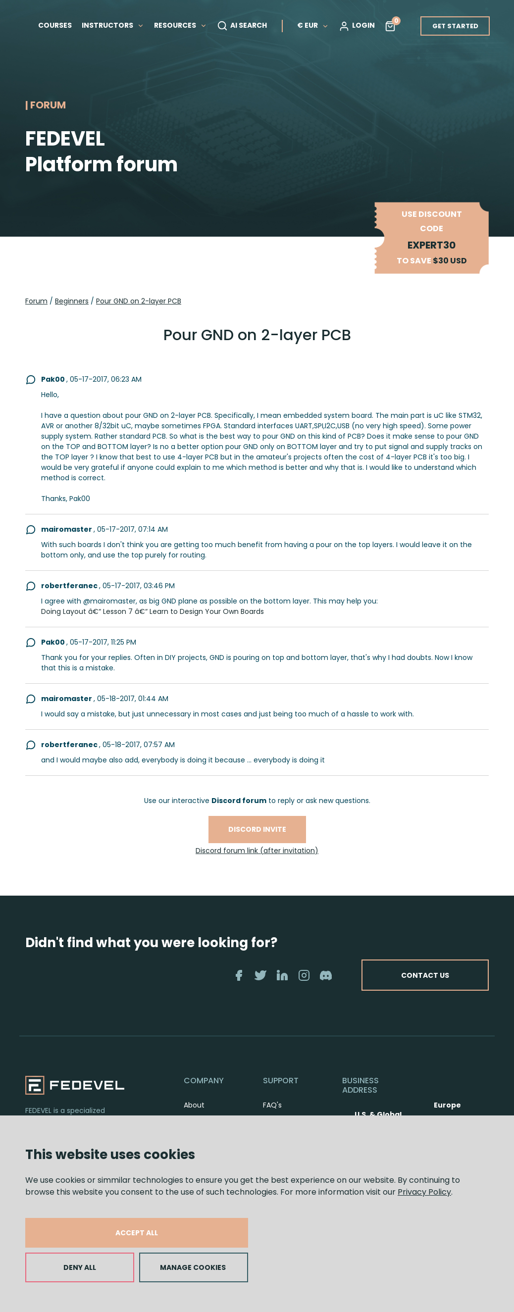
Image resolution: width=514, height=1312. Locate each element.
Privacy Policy (424, 1192)
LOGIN (357, 25)
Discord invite (257, 829)
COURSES (55, 25)
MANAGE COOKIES (193, 1267)
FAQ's (272, 1105)
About (194, 1105)
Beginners (72, 301)
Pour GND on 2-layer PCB (138, 301)
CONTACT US (424, 975)
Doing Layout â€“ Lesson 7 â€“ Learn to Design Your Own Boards (152, 611)
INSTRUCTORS (113, 25)
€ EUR (313, 25)
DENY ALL (79, 1267)
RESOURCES (180, 25)
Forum (36, 301)
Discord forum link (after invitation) (257, 851)
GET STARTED (455, 26)
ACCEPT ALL (136, 1233)
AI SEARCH (242, 25)
